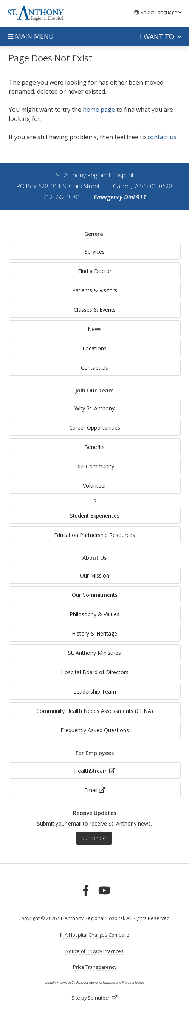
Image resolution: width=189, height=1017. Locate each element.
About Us (94, 557)
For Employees (95, 752)
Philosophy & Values (94, 614)
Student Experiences (94, 515)
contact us (162, 137)
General (94, 233)
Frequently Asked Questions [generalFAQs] (94, 730)
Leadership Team (94, 691)
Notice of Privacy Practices (94, 951)
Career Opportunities (94, 427)
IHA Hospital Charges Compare (94, 935)
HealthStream (94, 770)
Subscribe (93, 837)
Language (157, 12)
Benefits (94, 446)
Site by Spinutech (94, 998)
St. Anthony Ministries (94, 652)
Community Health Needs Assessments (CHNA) (94, 710)
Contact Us (94, 367)
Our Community (94, 466)
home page (99, 109)
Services (95, 251)
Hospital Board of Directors (95, 672)
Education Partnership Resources (94, 534)
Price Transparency (94, 967)
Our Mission (94, 575)
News (95, 329)
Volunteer (94, 485)
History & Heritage (94, 633)
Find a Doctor (95, 271)
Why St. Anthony (94, 408)
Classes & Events (95, 309)
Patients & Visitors (94, 290)
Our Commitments (95, 594)
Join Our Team (94, 390)
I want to (160, 36)
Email (94, 790)
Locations (94, 348)
